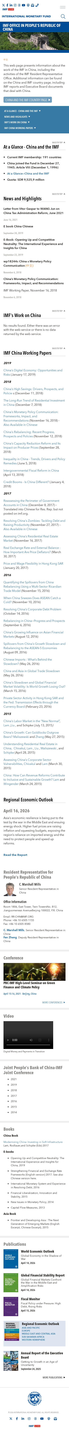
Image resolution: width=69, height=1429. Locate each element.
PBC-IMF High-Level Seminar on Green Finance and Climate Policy (29, 969)
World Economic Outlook (37, 1235)
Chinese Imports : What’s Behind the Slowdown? (27, 646)
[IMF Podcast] (28, 5)
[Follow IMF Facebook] (7, 5)
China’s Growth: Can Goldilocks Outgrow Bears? (31, 719)
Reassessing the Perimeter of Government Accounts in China (31, 487)
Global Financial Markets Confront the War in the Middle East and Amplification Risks (41, 1267)
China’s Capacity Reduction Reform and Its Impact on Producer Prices (32, 430)
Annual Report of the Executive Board (42, 1339)
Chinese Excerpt (30, 1212)
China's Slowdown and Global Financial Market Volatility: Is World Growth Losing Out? (34, 669)
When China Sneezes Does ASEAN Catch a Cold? (32, 584)
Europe (26, 1315)
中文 (5, 60)
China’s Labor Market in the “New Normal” (31, 705)
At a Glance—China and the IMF (28, 173)
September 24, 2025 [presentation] (31, 1353)
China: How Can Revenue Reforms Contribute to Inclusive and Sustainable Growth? (34, 762)
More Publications (52, 1361)
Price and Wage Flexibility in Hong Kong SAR (33, 548)
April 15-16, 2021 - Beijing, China (19, 978)
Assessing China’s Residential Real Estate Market (30, 523)
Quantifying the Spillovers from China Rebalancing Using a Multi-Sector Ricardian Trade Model (32, 571)
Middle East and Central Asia (38, 1318)
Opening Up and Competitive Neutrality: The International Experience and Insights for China (37, 1146)
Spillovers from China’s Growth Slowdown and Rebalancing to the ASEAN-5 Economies (34, 630)
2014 (14, 1097)
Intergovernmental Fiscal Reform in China (31, 454)
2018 (14, 1074)
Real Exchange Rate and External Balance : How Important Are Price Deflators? (32, 534)
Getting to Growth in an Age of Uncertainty (39, 1348)
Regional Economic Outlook (40, 1307)
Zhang (40, 721)
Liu (13, 709)
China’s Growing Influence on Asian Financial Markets (33, 619)
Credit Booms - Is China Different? (26, 466)
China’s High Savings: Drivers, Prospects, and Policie (33, 375)
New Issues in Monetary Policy (28, 1186)
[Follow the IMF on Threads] (19, 5)
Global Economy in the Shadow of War (41, 1242)
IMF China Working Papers (18, 128)
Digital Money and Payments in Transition (24, 1036)
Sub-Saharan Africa (33, 1321)
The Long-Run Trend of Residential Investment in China (34, 387)
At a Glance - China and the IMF (21, 111)
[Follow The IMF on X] (3, 5)
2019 (14, 1069)
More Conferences (52, 987)
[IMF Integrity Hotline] (37, 5)
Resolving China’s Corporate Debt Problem (32, 593)
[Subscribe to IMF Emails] (32, 5)
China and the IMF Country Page (26, 99)
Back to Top (57, 142)
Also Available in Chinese (20, 409)
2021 (14, 1064)
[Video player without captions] (28, 1019)
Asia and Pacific (31, 1312)
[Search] (63, 16)
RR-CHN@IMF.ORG (22, 901)
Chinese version (20, 1163)
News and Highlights (15, 117)
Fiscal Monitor (30, 1283)
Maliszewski (21, 721)
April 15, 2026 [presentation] (28, 1295)
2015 (14, 1091)
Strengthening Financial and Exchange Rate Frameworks (36, 1157)
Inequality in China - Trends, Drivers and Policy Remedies (34, 445)
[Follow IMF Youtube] (23, 5)
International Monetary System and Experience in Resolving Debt (38, 1170)
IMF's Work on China (15, 122)
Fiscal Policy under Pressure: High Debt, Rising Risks (41, 1289)
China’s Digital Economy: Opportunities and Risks (32, 357)
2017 (14, 1080)
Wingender (11, 768)
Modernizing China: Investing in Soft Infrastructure (33, 1126)
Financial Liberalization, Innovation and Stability (34, 1179)
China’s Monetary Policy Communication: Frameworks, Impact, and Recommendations (31, 400)
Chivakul (19, 732)
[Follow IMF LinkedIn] (11, 5)
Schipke (9, 737)
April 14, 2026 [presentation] (28, 1247)
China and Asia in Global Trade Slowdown (31, 655)
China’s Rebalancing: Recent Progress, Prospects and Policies (29, 418)
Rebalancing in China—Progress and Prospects (34, 605)
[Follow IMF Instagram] (15, 5)
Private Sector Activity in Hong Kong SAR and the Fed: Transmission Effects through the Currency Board (33, 687)
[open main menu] (62, 7)
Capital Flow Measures (24, 1192)
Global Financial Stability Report (43, 1259)
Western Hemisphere (33, 1324)
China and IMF (22, 82)
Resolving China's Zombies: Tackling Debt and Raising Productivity (34, 507)
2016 (14, 1086)
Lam (6, 709)
